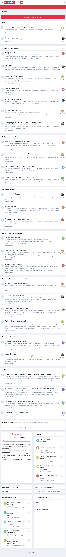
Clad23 (11, 534)
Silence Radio (9, 65)
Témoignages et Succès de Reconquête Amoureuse (23, 123)
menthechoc (45, 460)
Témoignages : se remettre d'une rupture (19, 177)
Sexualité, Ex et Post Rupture (15, 341)
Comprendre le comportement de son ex (19, 166)
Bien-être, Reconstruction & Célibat (14, 279)
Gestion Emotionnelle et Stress (16, 283)
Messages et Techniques (14, 76)
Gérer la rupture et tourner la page (17, 141)
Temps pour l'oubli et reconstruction (18, 154)
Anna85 (44, 478)
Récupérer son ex (11, 53)
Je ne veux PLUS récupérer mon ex (17, 412)
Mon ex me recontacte (13, 99)
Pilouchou (45, 450)
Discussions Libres (11, 354)
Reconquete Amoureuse (10, 48)
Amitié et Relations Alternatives (13, 233)
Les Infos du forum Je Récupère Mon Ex (19, 27)
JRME (4, 23)
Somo (11, 515)
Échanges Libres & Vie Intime (12, 337)
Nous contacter (33, 552)
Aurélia (6, 491)
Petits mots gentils (11, 38)
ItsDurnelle (12, 543)
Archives (5, 370)
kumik (11, 506)
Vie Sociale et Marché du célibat (16, 321)
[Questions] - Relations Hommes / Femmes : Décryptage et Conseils (29, 389)
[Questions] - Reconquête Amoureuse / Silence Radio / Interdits (28, 374)
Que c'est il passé (45, 439)
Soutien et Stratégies (12, 194)
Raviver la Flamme (11, 206)
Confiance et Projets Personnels (16, 308)
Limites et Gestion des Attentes (16, 250)
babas (44, 441)
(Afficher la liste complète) (41, 422)
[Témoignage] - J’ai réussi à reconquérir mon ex (22, 401)
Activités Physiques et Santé (15, 296)
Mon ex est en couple (12, 89)
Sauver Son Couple (8, 189)
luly (2, 491)
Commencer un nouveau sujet (33, 17)
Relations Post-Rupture (13, 265)
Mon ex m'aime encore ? (14, 110)
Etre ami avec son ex (12, 238)
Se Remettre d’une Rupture (11, 137)
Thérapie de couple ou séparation (17, 219)
